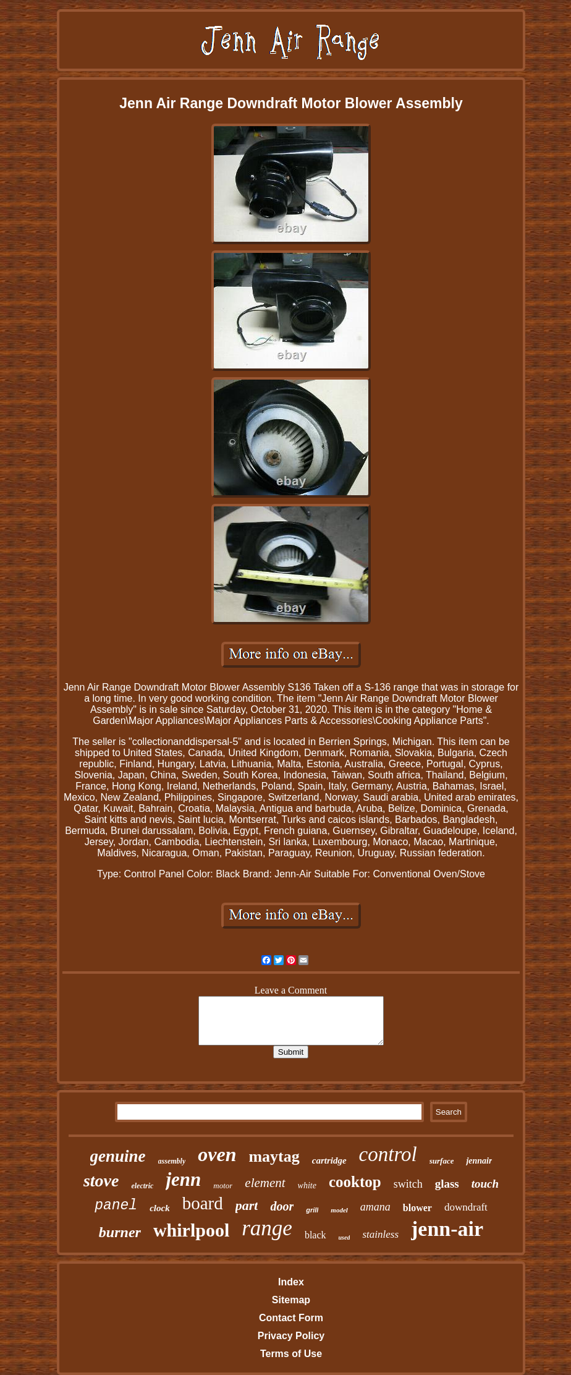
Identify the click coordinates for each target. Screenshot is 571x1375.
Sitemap (291, 1300)
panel (116, 1206)
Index (291, 1282)
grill (312, 1210)
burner (120, 1232)
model (339, 1210)
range (267, 1228)
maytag (273, 1156)
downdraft (466, 1207)
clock (159, 1208)
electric (142, 1185)
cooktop (355, 1181)
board (202, 1203)
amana (375, 1207)
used (344, 1237)
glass (447, 1183)
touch (485, 1183)
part (246, 1205)
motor (222, 1185)
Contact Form (291, 1318)
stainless (380, 1234)
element (265, 1182)
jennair (479, 1160)
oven (217, 1154)
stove (101, 1180)
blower (417, 1208)
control (388, 1154)
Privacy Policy (291, 1335)
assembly (172, 1161)
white (307, 1185)
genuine (118, 1156)
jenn (183, 1179)
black (315, 1235)
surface (441, 1160)
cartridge (329, 1160)
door (282, 1206)
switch (408, 1184)
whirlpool (191, 1230)
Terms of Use (291, 1353)
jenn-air (447, 1228)
